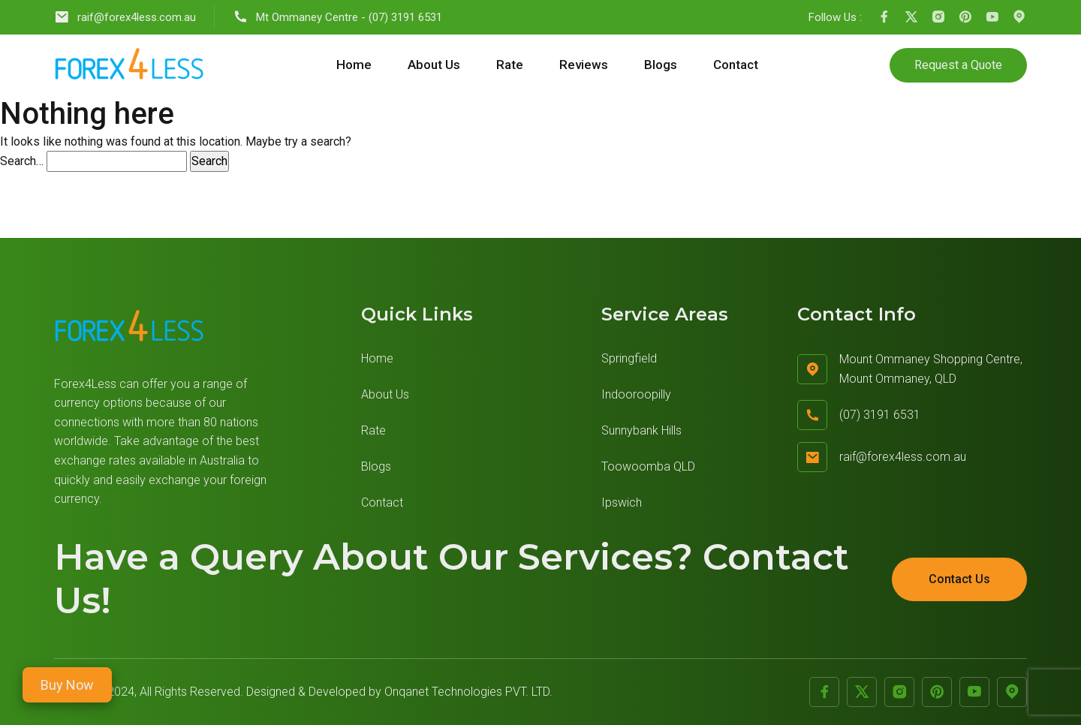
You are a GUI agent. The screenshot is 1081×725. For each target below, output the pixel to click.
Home (354, 64)
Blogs (660, 64)
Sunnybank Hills (641, 430)
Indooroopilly (636, 394)
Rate (509, 64)
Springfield (629, 358)
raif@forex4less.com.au (125, 16)
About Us (434, 64)
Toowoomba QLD (648, 466)
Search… (22, 161)
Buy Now (67, 685)
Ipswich (621, 502)
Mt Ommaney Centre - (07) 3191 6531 (337, 16)
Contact (735, 64)
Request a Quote (958, 65)
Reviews (583, 64)
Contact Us (959, 579)
